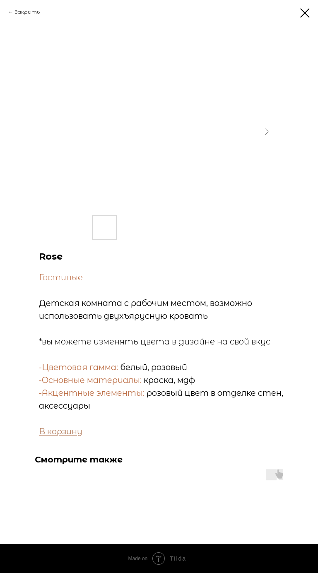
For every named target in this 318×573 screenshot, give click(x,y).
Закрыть (27, 12)
